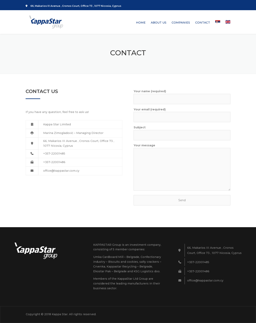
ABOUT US (158, 22)
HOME (141, 22)
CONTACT (202, 22)
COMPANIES (181, 22)
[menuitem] (217, 27)
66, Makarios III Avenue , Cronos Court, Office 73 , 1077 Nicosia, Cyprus (73, 5)
